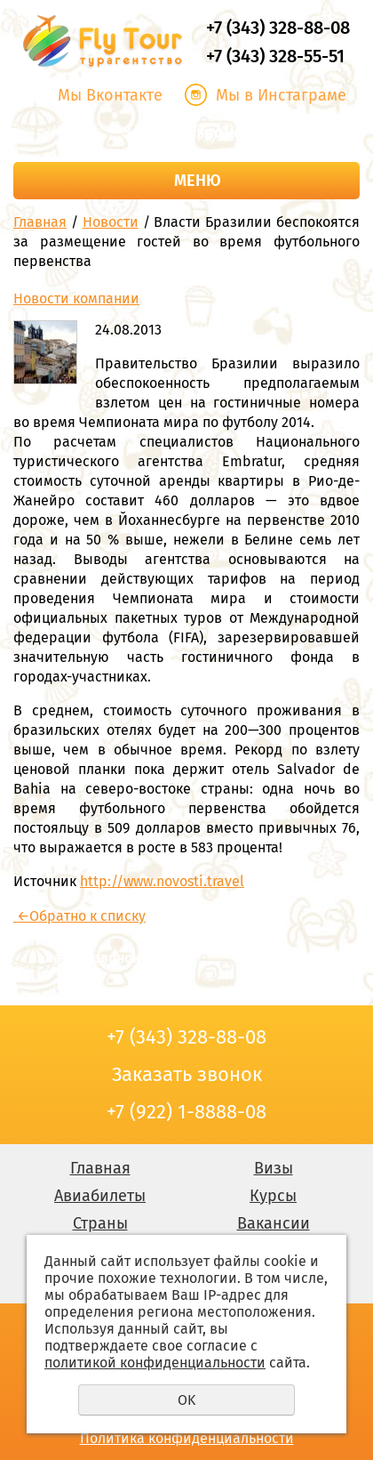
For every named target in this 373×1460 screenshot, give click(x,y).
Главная (40, 222)
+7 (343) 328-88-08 (278, 27)
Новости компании (76, 298)
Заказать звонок (186, 132)
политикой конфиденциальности (155, 1362)
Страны (100, 1223)
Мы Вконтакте (110, 95)
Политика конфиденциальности (187, 1438)
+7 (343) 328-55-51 (275, 56)
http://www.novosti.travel (162, 881)
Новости (111, 222)
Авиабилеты (100, 1196)
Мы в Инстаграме (281, 95)
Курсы (273, 1196)
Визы (273, 1168)
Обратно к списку (79, 915)
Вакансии (273, 1223)
